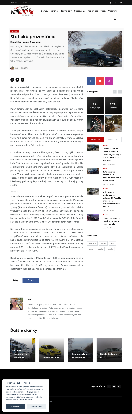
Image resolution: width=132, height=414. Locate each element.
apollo (100, 249)
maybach (92, 243)
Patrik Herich (111, 164)
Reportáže (93, 11)
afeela (110, 249)
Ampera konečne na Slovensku (20, 354)
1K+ (31, 280)
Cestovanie (79, 11)
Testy (103, 11)
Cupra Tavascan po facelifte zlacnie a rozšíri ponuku (111, 221)
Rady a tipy (66, 11)
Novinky (54, 11)
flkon (112, 243)
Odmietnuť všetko (36, 406)
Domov (44, 11)
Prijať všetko (15, 406)
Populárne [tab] (113, 139)
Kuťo (14, 68)
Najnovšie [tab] (95, 139)
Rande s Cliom (51, 357)
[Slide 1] (95, 64)
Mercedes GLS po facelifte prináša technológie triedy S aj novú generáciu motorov (112, 155)
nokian (103, 243)
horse (91, 249)
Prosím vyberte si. (26, 400)
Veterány (112, 11)
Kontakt (25, 3)
